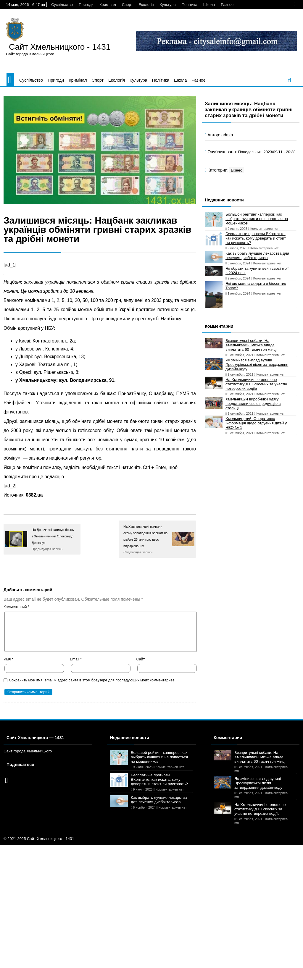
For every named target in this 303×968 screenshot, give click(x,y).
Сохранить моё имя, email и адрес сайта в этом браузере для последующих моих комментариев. (92, 680)
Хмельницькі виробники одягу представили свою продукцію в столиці (253, 403)
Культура (168, 4)
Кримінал (107, 4)
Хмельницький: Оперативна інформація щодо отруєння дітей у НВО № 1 (256, 423)
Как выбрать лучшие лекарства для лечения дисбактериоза (257, 255)
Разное (227, 4)
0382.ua (34, 494)
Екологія (146, 4)
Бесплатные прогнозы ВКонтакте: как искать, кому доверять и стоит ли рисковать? (255, 238)
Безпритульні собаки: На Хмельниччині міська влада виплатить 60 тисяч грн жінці (250, 345)
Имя (8, 659)
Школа (209, 4)
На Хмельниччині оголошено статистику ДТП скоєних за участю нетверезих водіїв (256, 384)
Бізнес (236, 170)
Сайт (140, 659)
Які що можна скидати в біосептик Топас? (255, 285)
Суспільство (62, 4)
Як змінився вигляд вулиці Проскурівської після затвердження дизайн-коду (256, 364)
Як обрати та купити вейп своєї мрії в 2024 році (257, 270)
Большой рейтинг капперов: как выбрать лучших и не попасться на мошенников (256, 218)
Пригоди (86, 4)
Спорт (127, 4)
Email (76, 659)
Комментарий (16, 607)
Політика (189, 4)
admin (227, 134)
